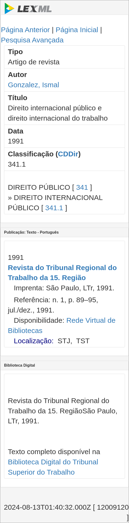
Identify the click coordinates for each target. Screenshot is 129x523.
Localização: (34, 341)
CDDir (68, 154)
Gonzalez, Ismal (33, 85)
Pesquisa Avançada (32, 40)
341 (82, 187)
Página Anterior (25, 30)
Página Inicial (77, 30)
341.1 (54, 208)
